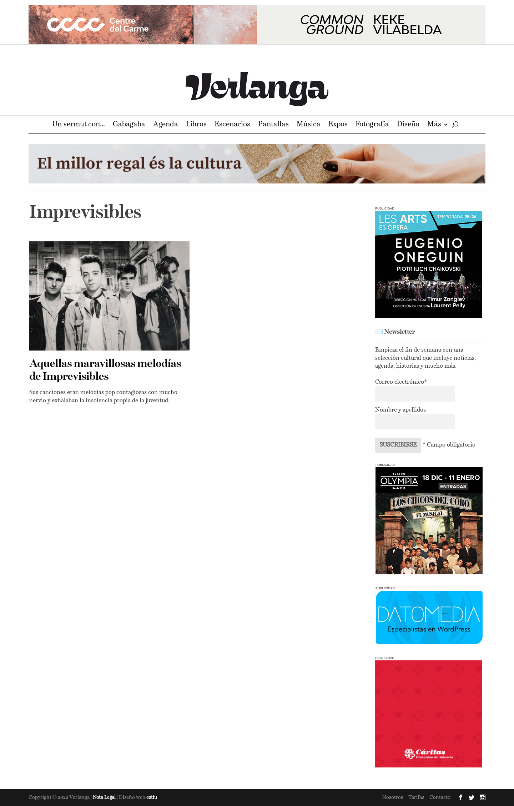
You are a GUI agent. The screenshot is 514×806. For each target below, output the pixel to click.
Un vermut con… (78, 125)
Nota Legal (105, 797)
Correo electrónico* (401, 382)
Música (309, 125)
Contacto (439, 797)
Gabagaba (129, 125)
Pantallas (273, 125)
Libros (196, 125)
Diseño (408, 125)
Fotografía (372, 125)
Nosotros (392, 797)
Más (434, 125)
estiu (151, 797)
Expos (338, 125)
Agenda (165, 125)
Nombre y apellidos (400, 410)
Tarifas (416, 797)
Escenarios (232, 125)
